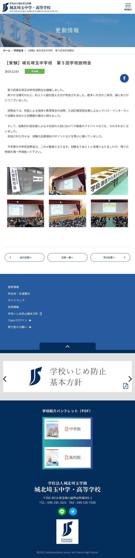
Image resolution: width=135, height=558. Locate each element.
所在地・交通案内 (19, 293)
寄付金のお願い (19, 327)
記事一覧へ (67, 257)
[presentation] (5, 378)
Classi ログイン (19, 320)
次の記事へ (109, 257)
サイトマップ (16, 300)
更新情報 (13, 287)
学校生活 (18, 50)
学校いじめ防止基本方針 (25, 313)
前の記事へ (26, 257)
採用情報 (13, 307)
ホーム (6, 50)
